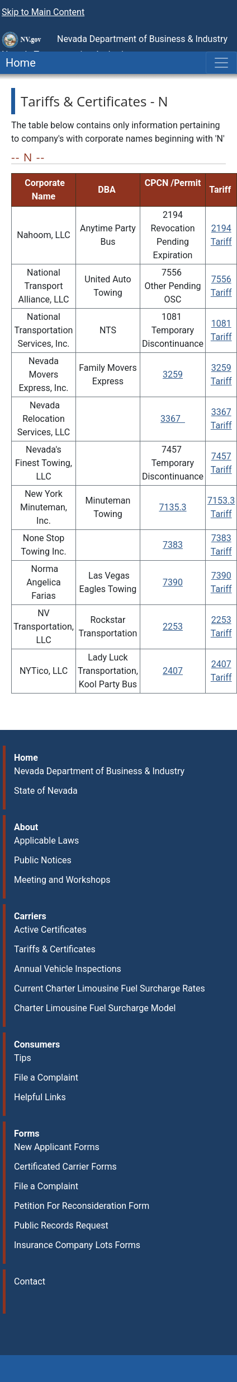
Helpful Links (40, 1097)
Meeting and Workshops (62, 879)
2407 (173, 671)
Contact (29, 1281)
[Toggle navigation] (221, 63)
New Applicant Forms (56, 1147)
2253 (173, 626)
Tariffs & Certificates (55, 949)
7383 (173, 544)
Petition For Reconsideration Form (81, 1205)
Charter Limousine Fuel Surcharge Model (95, 1008)
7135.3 (172, 507)
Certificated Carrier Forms (65, 1166)
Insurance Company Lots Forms (77, 1245)
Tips (22, 1058)
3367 (172, 418)
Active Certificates (50, 929)
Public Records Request (61, 1225)
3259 (173, 374)
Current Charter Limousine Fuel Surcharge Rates (109, 988)
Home (18, 62)
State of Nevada (46, 790)
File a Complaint (46, 1077)
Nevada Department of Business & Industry (99, 771)
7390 (173, 582)
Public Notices (43, 860)
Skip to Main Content (43, 12)
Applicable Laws (46, 840)
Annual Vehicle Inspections (67, 969)
